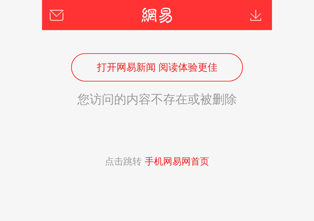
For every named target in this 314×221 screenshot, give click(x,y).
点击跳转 (157, 161)
